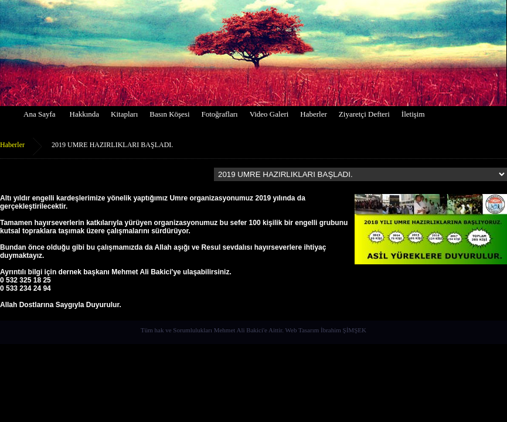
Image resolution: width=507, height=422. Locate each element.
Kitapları (124, 114)
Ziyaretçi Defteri (364, 114)
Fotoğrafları (220, 114)
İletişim (413, 114)
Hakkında (85, 114)
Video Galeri (269, 114)
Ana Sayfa (39, 114)
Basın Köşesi (169, 114)
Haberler (313, 114)
